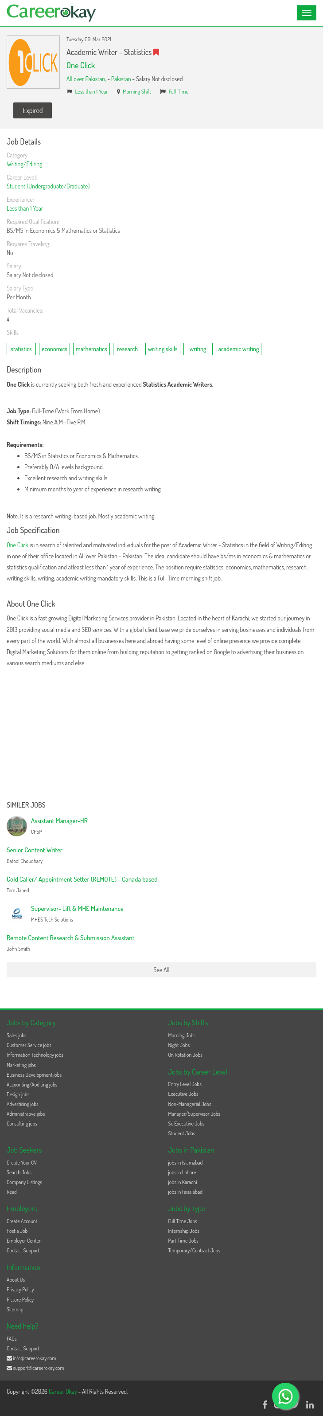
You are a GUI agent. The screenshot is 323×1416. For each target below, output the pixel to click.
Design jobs (18, 1094)
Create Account (22, 1221)
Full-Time (179, 91)
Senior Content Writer (34, 850)
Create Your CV (22, 1162)
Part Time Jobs (183, 1240)
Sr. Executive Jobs (186, 1123)
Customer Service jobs (29, 1045)
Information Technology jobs (35, 1054)
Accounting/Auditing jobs (32, 1084)
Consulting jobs (22, 1123)
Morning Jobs (182, 1035)
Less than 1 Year (91, 91)
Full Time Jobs (182, 1221)
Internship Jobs (183, 1231)
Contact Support (23, 1250)
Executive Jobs (183, 1093)
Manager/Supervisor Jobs (194, 1113)
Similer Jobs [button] (26, 805)
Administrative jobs (26, 1113)
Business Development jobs (34, 1074)
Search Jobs (19, 1172)
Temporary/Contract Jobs (194, 1250)
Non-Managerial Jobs (189, 1104)
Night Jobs (179, 1045)
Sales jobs (17, 1035)
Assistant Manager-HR (59, 820)
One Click (80, 65)
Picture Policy (20, 1299)
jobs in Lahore (182, 1172)
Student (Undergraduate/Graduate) (48, 186)
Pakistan (121, 78)
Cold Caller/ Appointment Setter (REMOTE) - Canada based (82, 879)
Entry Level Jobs (185, 1084)
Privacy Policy (20, 1289)
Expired (33, 110)
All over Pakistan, (86, 78)
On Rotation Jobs (185, 1054)
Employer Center (24, 1240)
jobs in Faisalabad (185, 1191)
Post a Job (17, 1231)
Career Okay (63, 1391)
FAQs (12, 1338)
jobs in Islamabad (185, 1162)
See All (162, 969)
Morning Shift (137, 91)
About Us (16, 1279)
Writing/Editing (25, 164)
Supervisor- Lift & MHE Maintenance (77, 908)
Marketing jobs (21, 1065)
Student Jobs (181, 1133)
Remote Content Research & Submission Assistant (70, 938)
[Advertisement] (161, 735)
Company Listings (24, 1182)
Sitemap (15, 1309)
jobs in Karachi (182, 1182)
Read (12, 1191)
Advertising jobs (23, 1104)
